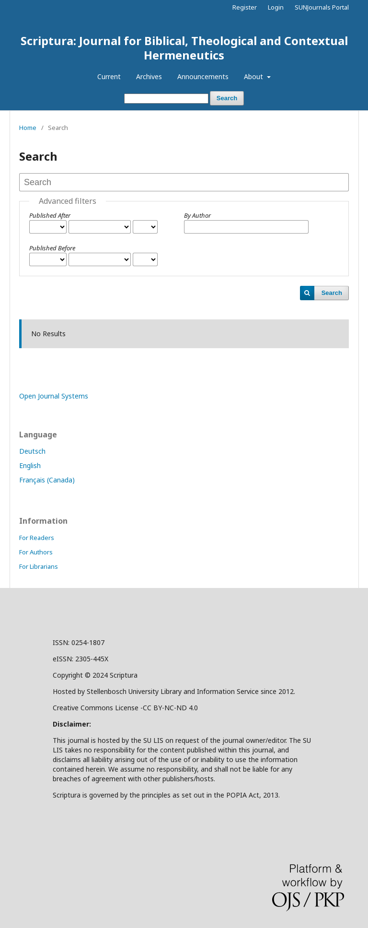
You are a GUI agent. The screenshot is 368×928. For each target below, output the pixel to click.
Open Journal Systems (53, 395)
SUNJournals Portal (322, 7)
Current (109, 76)
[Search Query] (166, 99)
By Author (197, 215)
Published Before (52, 248)
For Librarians (38, 566)
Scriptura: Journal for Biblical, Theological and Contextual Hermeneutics (184, 48)
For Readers (36, 537)
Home (27, 127)
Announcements (203, 76)
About (254, 76)
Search (227, 98)
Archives (149, 76)
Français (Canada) (47, 479)
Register (244, 7)
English (30, 465)
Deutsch (32, 451)
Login (276, 7)
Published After (49, 215)
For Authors (36, 552)
